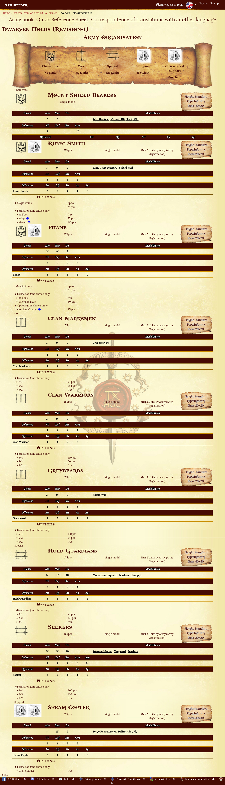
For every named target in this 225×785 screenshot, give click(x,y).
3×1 (20, 614)
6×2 (20, 698)
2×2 (20, 618)
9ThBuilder (16, 5)
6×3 (20, 694)
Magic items (24, 203)
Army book (21, 19)
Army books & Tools (169, 4)
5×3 (20, 385)
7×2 (20, 382)
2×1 (20, 621)
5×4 (20, 534)
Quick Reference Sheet (62, 19)
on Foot (23, 214)
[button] (190, 5)
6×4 (20, 457)
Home (6, 13)
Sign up (214, 3)
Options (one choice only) (32, 305)
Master (24, 222)
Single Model (26, 770)
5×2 (20, 389)
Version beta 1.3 (33, 13)
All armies (51, 13)
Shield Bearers (27, 301)
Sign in (203, 3)
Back (5, 774)
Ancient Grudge (29, 309)
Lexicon (17, 13)
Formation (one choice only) (33, 210)
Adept (23, 218)
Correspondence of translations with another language (153, 19)
